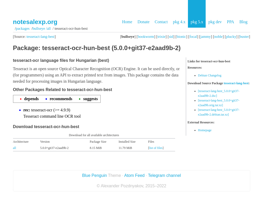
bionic (181, 36)
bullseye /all (42, 28)
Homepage (205, 130)
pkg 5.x (197, 22)
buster (244, 36)
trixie (161, 36)
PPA (230, 22)
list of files (155, 148)
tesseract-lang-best (40, 36)
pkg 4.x (179, 22)
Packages (23, 28)
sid (171, 36)
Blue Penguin (94, 175)
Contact (161, 22)
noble (218, 36)
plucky (231, 36)
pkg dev (215, 22)
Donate (143, 22)
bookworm (146, 36)
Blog (243, 22)
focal (193, 36)
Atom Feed (134, 175)
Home (127, 22)
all (14, 148)
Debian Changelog (210, 75)
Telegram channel (164, 175)
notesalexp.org (35, 21)
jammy (205, 36)
